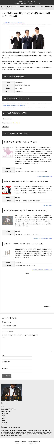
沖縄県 (20, 435)
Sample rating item (7, 123)
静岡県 (29, 432)
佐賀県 (49, 434)
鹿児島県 (17, 435)
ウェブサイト (5, 368)
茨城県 (28, 430)
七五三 (3, 418)
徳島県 (30, 434)
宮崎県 (12, 435)
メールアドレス (6, 361)
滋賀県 (40, 432)
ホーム (2, 406)
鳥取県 (12, 434)
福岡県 (45, 434)
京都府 (44, 432)
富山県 (7, 432)
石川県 (11, 432)
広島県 (23, 434)
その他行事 (4, 422)
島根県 (16, 434)
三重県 (37, 432)
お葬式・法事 (5, 413)
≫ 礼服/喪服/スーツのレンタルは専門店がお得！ (14, 105)
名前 (3, 355)
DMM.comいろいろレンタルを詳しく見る (42, 238)
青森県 (6, 430)
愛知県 (33, 432)
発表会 (3, 420)
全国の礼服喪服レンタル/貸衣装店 (8, 409)
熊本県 (5, 435)
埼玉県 (39, 430)
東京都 (46, 430)
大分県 (8, 435)
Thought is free (34, 443)
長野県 (22, 432)
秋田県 (17, 430)
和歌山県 (8, 434)
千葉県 (42, 430)
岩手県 (9, 430)
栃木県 (31, 430)
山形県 (20, 430)
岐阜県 (26, 432)
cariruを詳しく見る (47, 205)
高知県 (41, 434)
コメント (4, 338)
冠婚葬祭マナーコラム (6, 411)
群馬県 (35, 430)
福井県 (15, 432)
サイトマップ (4, 424)
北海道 (2, 430)
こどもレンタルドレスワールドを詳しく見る (42, 270)
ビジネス (4, 417)
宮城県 (13, 430)
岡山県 (19, 434)
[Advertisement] (27, 289)
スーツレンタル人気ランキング (8, 408)
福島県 (24, 430)
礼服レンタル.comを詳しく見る (44, 176)
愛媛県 (38, 434)
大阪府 (48, 432)
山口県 (27, 434)
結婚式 (3, 415)
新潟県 (4, 432)
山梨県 (18, 432)
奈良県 (4, 434)
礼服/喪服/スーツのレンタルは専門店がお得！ (13, 22)
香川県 (34, 434)
